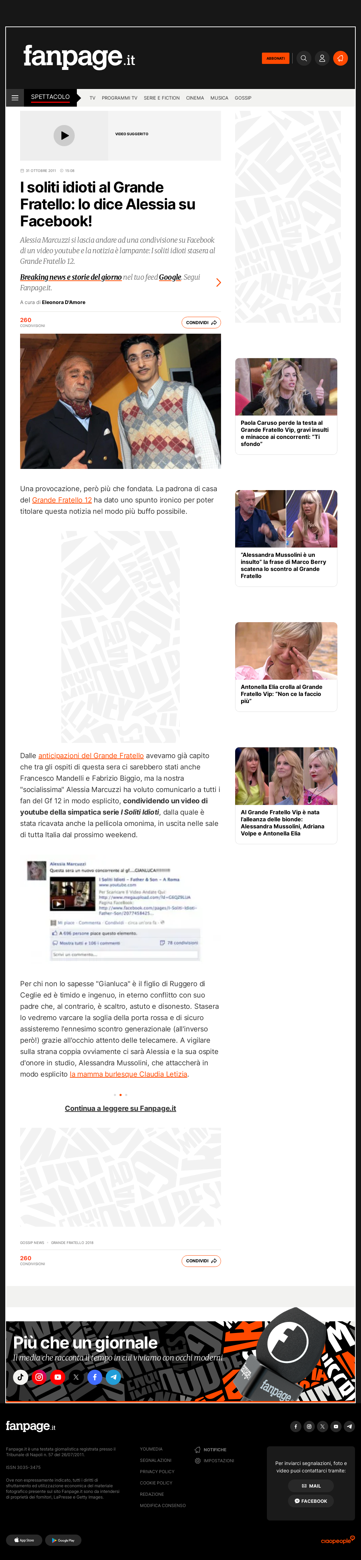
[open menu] (15, 98)
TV (93, 98)
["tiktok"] (21, 1378)
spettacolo (50, 96)
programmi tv (119, 98)
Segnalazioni (155, 1460)
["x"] (80, 1378)
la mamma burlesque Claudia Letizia (128, 1074)
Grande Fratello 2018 (72, 1242)
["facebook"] (100, 1378)
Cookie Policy (156, 1482)
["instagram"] (41, 1378)
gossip (243, 98)
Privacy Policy (157, 1471)
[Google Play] (63, 1540)
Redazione (152, 1494)
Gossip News (32, 1242)
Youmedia (151, 1449)
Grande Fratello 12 (62, 500)
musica (219, 98)
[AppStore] (24, 1540)
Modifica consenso (163, 1505)
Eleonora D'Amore (63, 302)
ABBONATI (276, 58)
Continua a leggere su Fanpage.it (120, 1108)
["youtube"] (61, 1378)
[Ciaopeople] (338, 1542)
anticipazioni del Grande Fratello (91, 755)
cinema (195, 98)
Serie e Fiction (162, 98)
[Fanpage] (30, 1426)
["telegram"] (120, 1378)
